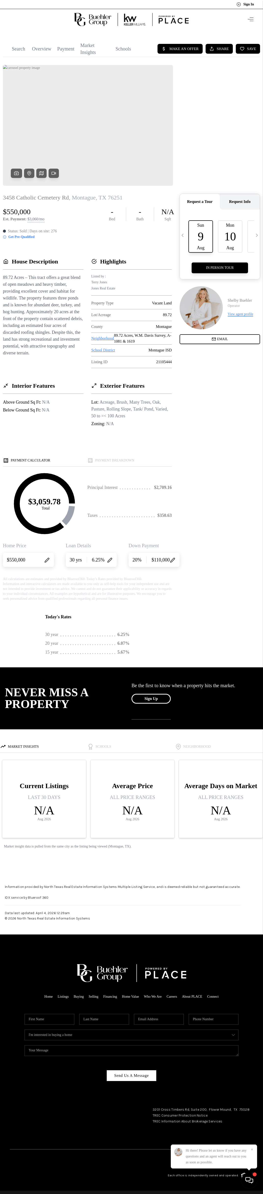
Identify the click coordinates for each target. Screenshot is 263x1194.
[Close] (252, 1150)
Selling (93, 996)
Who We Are (152, 996)
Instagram (227, 1139)
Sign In (245, 4)
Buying (79, 996)
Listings (63, 996)
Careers (172, 996)
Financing (110, 996)
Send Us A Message (131, 1075)
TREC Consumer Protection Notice (180, 1115)
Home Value (130, 996)
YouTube (246, 1139)
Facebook (208, 1139)
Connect (213, 996)
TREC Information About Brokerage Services (187, 1121)
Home (48, 996)
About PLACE (192, 996)
